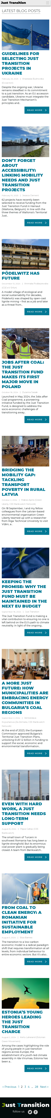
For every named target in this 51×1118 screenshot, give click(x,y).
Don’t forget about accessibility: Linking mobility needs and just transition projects (22, 175)
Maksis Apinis (27, 500)
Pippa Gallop (26, 829)
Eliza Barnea (26, 937)
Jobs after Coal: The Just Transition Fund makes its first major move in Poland (23, 374)
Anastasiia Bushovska (33, 78)
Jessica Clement (30, 195)
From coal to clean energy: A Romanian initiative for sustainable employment (21, 919)
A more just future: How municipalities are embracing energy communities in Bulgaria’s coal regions (25, 698)
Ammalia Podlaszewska (36, 283)
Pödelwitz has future (20, 276)
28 (36, 1086)
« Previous (9, 1086)
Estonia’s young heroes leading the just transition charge (22, 1022)
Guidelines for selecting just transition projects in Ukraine (20, 63)
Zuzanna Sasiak (30, 392)
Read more (34, 110)
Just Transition (32, 611)
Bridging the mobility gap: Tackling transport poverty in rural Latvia (23, 482)
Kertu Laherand (27, 1037)
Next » (44, 1086)
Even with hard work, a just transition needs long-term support (24, 813)
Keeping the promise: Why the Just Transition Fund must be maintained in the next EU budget (24, 594)
